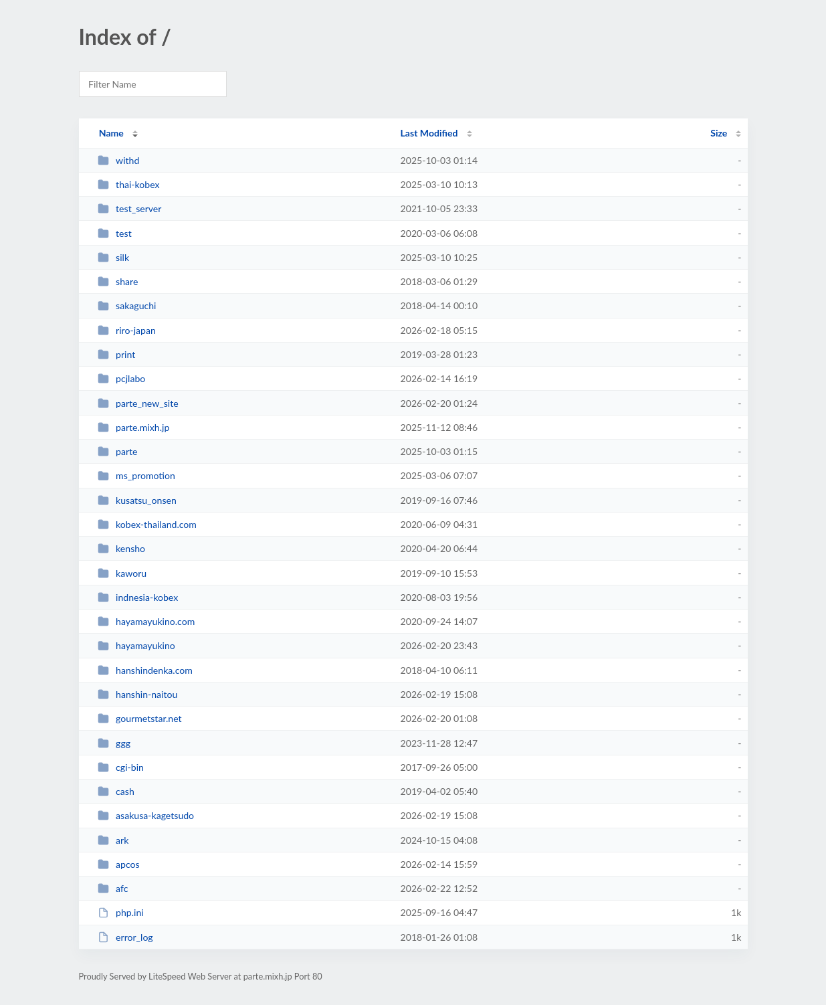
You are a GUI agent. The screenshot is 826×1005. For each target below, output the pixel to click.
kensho (121, 548)
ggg (114, 743)
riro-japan (127, 330)
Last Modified (429, 133)
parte (118, 451)
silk (113, 257)
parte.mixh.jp (134, 427)
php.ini (121, 912)
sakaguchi (127, 305)
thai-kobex (129, 184)
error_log (125, 937)
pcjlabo (122, 378)
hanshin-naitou (138, 694)
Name (111, 133)
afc (113, 888)
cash (116, 791)
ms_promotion (136, 475)
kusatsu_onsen (137, 500)
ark (113, 840)
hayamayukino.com (146, 621)
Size (718, 133)
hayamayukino (136, 645)
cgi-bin (121, 767)
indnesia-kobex (138, 597)
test (115, 233)
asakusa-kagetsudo (146, 815)
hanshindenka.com (145, 670)
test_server (130, 208)
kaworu (122, 573)
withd (119, 160)
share (118, 281)
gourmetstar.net (140, 718)
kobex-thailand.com (147, 524)
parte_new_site (138, 403)
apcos (119, 864)
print (117, 354)
